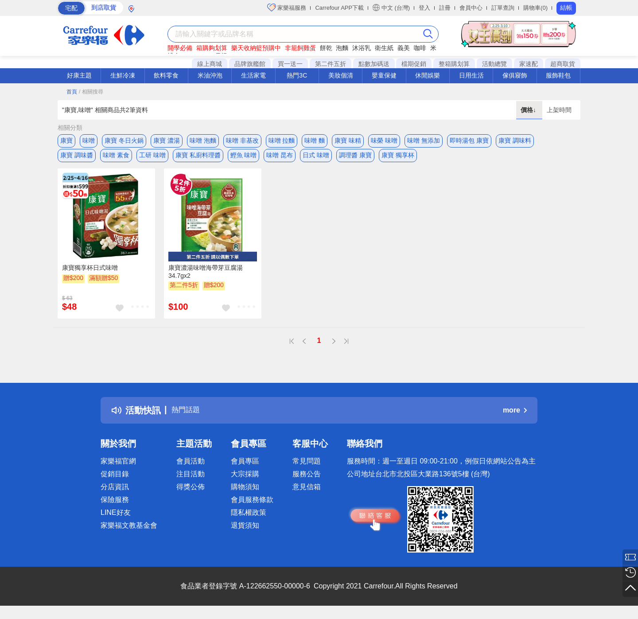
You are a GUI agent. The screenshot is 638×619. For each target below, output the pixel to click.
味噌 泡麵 (203, 140)
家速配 (528, 63)
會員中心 (470, 7)
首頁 (71, 92)
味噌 (88, 140)
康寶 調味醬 (76, 158)
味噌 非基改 (242, 140)
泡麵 (342, 47)
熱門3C (297, 75)
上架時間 (559, 109)
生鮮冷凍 (122, 75)
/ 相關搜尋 (91, 92)
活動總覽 (494, 63)
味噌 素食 (116, 158)
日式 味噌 (316, 158)
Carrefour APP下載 (339, 7)
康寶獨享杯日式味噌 (90, 273)
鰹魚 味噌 (243, 158)
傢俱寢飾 (514, 75)
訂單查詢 (502, 7)
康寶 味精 (348, 140)
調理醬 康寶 (355, 158)
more (515, 416)
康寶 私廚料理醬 (198, 158)
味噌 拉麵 (281, 140)
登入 (424, 7)
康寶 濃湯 (166, 140)
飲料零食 (166, 75)
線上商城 (209, 63)
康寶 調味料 (514, 140)
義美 (403, 47)
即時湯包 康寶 (469, 140)
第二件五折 (330, 63)
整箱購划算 (454, 63)
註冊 (445, 7)
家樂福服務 (287, 8)
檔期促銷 (413, 63)
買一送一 (290, 63)
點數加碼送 (373, 63)
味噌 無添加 (423, 140)
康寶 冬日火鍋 (124, 140)
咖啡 (420, 47)
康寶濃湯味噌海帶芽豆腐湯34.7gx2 (205, 277)
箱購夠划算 (211, 47)
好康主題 (79, 75)
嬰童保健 (384, 75)
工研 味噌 (152, 158)
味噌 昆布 (279, 158)
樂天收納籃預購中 (256, 47)
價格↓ (529, 109)
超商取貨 (562, 63)
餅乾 (326, 47)
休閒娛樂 (427, 75)
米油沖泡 (210, 75)
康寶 (66, 140)
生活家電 (253, 75)
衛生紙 (384, 47)
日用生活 (471, 75)
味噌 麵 (314, 140)
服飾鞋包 (558, 75)
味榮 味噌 (384, 140)
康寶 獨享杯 (397, 158)
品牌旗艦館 (249, 63)
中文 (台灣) (391, 7)
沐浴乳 (361, 47)
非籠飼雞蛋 (300, 47)
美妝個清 (340, 75)
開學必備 (179, 47)
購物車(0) (535, 7)
